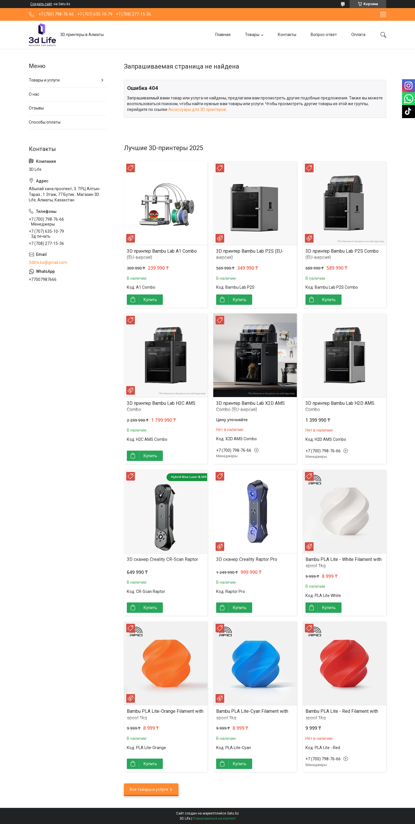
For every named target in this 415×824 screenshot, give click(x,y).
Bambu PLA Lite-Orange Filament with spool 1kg (165, 714)
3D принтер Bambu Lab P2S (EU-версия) (250, 254)
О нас (34, 94)
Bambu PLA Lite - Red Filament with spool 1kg (341, 714)
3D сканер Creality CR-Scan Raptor (162, 559)
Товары (252, 34)
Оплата (358, 34)
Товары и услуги (44, 80)
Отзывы (36, 108)
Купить (150, 299)
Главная (223, 34)
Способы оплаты (45, 122)
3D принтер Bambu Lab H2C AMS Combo (161, 406)
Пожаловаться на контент (214, 819)
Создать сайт (41, 4)
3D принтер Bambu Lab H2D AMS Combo (339, 406)
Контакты (287, 34)
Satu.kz (233, 813)
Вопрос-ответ (324, 34)
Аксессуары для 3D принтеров (197, 109)
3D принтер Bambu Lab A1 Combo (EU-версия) (162, 254)
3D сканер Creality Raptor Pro (246, 559)
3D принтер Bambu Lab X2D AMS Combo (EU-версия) (250, 406)
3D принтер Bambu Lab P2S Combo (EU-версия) (342, 254)
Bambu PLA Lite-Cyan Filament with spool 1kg (252, 714)
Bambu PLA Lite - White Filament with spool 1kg (343, 562)
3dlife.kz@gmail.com (48, 262)
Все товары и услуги (149, 789)
